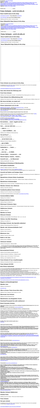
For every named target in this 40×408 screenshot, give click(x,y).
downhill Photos (17, 3)
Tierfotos (14, 5)
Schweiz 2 (13, 116)
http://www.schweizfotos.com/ (5, 390)
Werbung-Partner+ (11, 119)
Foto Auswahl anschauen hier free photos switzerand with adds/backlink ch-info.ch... (14, 279)
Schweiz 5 (24, 116)
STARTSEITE (19, 15)
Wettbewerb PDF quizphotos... (5, 107)
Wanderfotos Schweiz (21, 2)
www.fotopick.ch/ (14, 347)
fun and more (18, 5)
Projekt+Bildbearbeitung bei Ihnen (20, 119)
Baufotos (14, 4)
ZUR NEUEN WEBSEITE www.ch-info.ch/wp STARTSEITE (10, 88)
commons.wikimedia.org (19, 307)
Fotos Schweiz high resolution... (5, 116)
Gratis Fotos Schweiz (9, 0)
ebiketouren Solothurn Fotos (30, 2)
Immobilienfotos (14, 2)
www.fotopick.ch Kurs (4, 346)
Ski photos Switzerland (11, 3)
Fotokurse (26, 4)
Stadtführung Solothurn (18, 169)
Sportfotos (2, 5)
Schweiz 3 (17, 116)
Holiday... (13, 115)
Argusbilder (33, 4)
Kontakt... (35, 113)
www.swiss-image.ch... (4, 360)
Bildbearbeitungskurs (20, 4)
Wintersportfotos (3, 4)
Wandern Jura (2, 169)
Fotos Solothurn (23, 3)
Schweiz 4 (21, 116)
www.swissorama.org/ (30, 334)
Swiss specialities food (4, 110)
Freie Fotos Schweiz (7, 2)
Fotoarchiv (22, 5)
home (5, 288)
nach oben (2, 288)
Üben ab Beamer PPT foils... (19, 107)
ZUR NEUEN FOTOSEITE (5, 15)
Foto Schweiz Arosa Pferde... (24, 193)
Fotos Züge (32, 3)
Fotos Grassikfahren (9, 4)
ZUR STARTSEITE (3, 17)
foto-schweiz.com (3, 354)
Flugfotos (29, 4)
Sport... (17, 115)
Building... (20, 115)
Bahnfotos (6, 5)
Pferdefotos (28, 3)
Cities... (10, 115)
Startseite (6, 1)
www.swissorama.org (15, 340)
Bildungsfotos (10, 5)
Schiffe (36, 4)
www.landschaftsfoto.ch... (4, 381)
